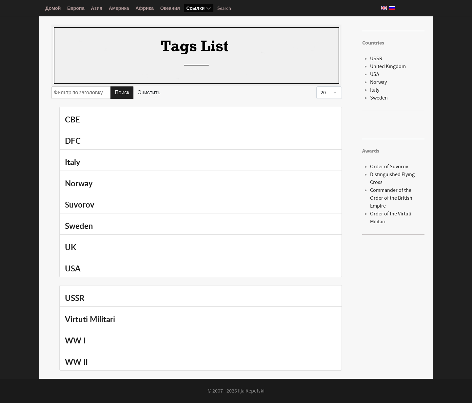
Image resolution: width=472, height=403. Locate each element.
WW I (75, 340)
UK (70, 247)
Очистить (148, 93)
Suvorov (79, 204)
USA (73, 268)
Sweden (79, 225)
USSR (74, 297)
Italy (72, 162)
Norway (79, 183)
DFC (73, 140)
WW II (76, 361)
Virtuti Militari (90, 319)
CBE (72, 119)
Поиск (122, 93)
